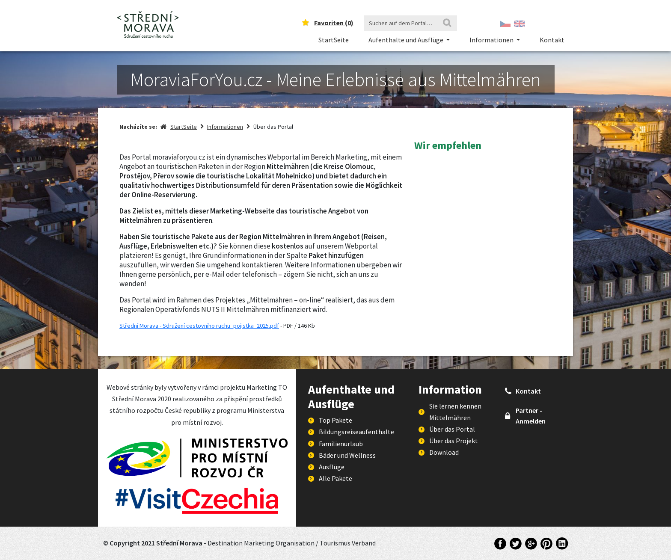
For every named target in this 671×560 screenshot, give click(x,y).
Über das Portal (452, 429)
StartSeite (333, 40)
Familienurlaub (341, 443)
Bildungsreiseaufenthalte (356, 431)
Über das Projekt (453, 440)
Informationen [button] (492, 40)
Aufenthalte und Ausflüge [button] (406, 40)
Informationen (225, 126)
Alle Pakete (335, 478)
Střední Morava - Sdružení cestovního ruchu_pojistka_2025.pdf (199, 325)
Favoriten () (333, 22)
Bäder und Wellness (347, 455)
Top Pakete (335, 420)
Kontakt (552, 40)
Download (444, 452)
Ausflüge (331, 466)
